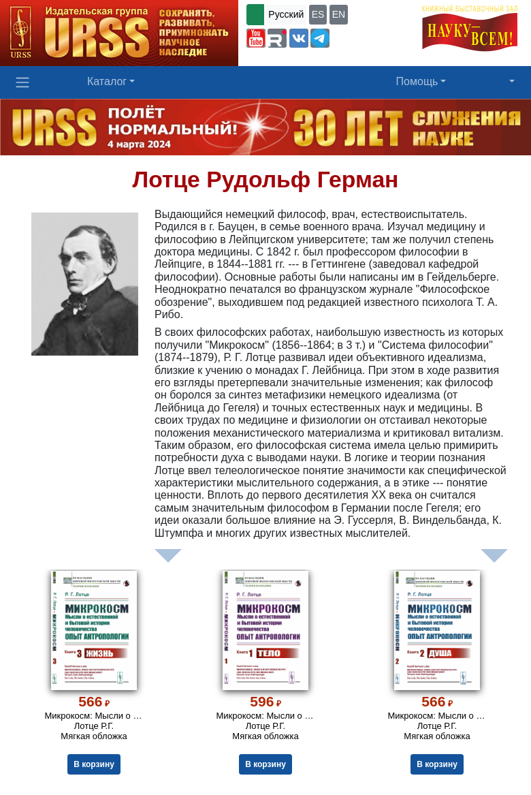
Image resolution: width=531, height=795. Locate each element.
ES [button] (318, 14)
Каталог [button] (107, 81)
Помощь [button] (417, 81)
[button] (256, 38)
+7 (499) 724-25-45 (374, 36)
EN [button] (338, 14)
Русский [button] (286, 14)
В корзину (94, 764)
